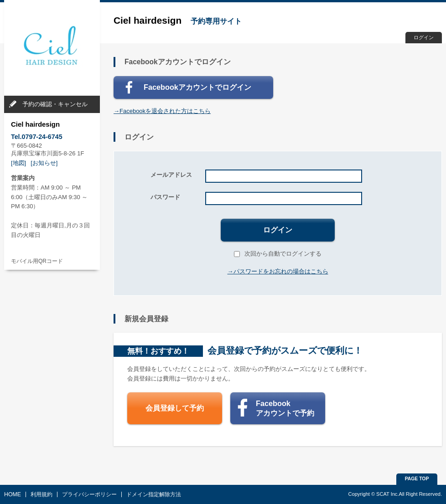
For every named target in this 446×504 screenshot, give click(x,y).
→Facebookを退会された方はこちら (162, 111)
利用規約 (41, 494)
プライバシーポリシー (89, 494)
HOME (12, 494)
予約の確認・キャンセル (55, 104)
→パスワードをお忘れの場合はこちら (278, 271)
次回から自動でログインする (278, 253)
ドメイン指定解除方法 (153, 494)
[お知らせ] (44, 162)
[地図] (18, 162)
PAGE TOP (417, 478)
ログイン (424, 37)
